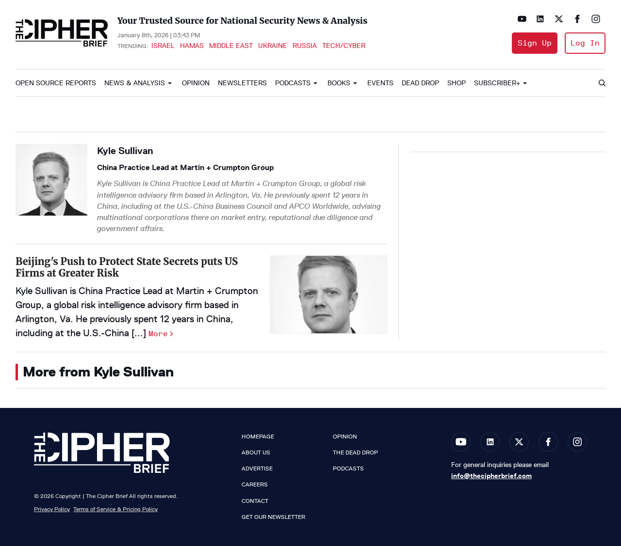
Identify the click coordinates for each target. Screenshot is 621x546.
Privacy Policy (52, 509)
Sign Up (535, 42)
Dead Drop (420, 83)
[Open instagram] (595, 19)
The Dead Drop (355, 452)
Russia (305, 45)
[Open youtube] (522, 19)
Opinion (196, 83)
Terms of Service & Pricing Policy (115, 509)
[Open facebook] (577, 19)
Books (338, 83)
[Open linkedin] (540, 19)
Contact (255, 501)
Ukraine (272, 45)
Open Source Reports (56, 83)
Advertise (257, 468)
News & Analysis (134, 83)
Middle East (231, 45)
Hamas (192, 45)
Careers (255, 484)
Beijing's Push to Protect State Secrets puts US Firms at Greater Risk (127, 267)
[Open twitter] (559, 19)
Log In (585, 42)
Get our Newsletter (273, 517)
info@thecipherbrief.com (491, 475)
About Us (256, 452)
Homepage (258, 436)
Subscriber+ (497, 83)
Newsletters (242, 83)
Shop (456, 83)
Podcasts (292, 83)
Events (380, 83)
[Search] (601, 83)
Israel (163, 45)
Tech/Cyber (343, 45)
